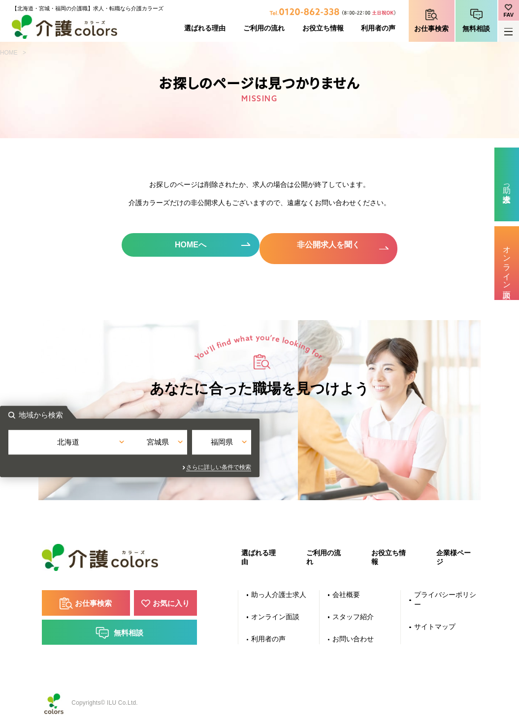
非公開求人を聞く (330, 245)
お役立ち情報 (323, 28)
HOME (9, 52)
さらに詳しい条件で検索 (348, 462)
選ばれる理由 (205, 28)
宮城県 (259, 444)
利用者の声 (378, 28)
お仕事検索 (431, 28)
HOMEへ (188, 245)
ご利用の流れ (264, 28)
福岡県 (342, 444)
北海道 (177, 444)
